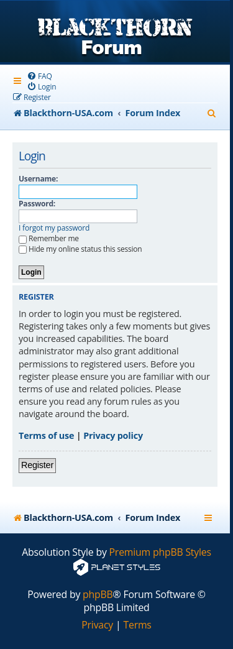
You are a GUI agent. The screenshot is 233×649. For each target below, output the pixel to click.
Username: (38, 178)
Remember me (49, 238)
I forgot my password (54, 228)
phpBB (98, 594)
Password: (37, 203)
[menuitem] (39, 76)
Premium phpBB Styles (160, 552)
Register (37, 465)
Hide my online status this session (80, 249)
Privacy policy (113, 435)
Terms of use (46, 435)
